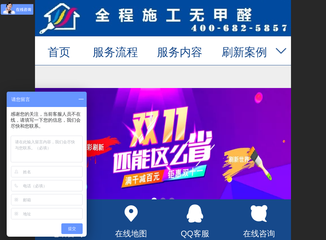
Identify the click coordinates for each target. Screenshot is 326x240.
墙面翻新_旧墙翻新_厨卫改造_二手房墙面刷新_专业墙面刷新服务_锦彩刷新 (163, 19)
